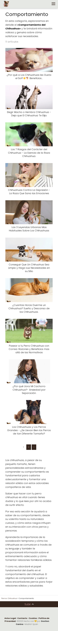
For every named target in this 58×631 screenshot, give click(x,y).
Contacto (22, 618)
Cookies (33, 618)
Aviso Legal (10, 618)
